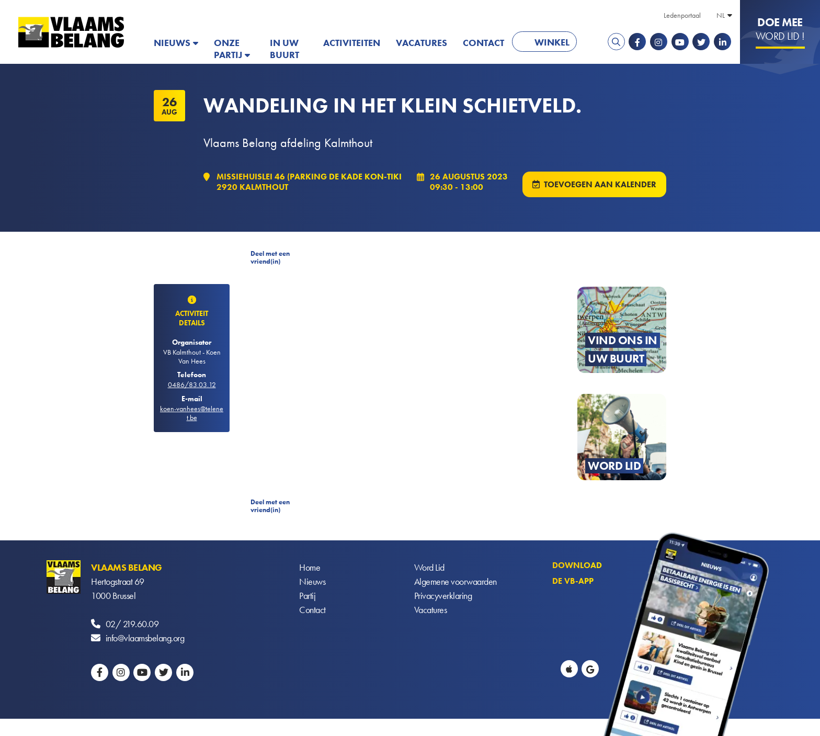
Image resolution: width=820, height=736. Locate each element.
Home (309, 567)
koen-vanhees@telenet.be (191, 413)
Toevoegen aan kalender (600, 184)
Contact (483, 43)
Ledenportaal (682, 15)
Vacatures (421, 43)
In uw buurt (284, 49)
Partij (307, 596)
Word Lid (429, 567)
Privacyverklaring (443, 596)
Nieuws (172, 43)
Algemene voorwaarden (455, 581)
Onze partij (228, 49)
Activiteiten (351, 43)
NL (720, 15)
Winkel (552, 42)
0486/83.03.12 (192, 384)
